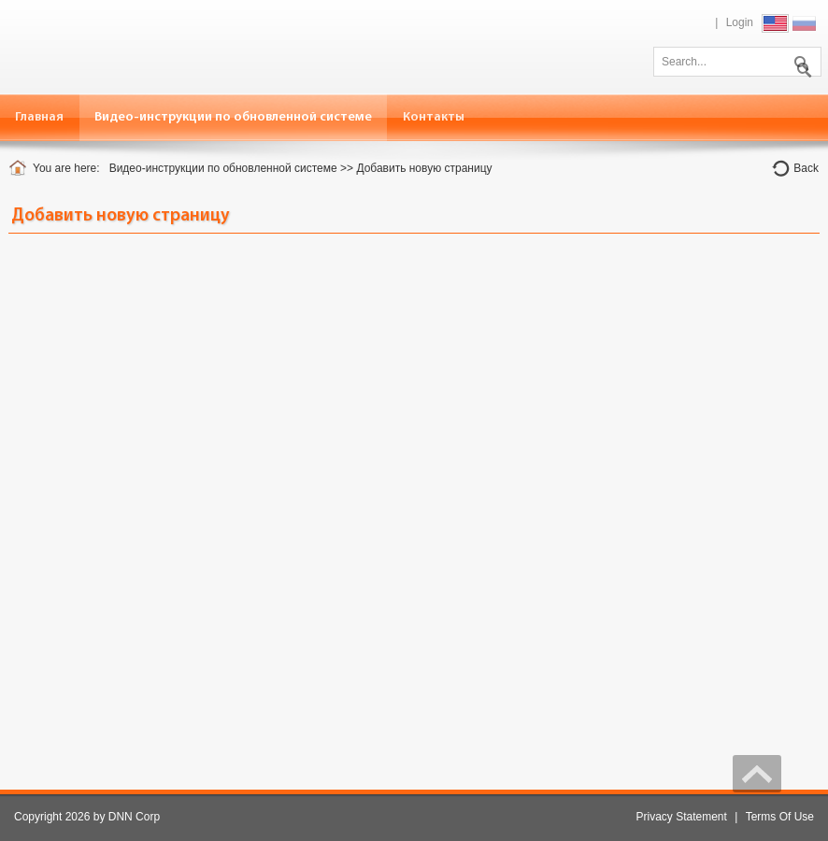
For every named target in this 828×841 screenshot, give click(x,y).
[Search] (737, 62)
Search (800, 60)
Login (739, 22)
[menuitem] (233, 117)
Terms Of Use (780, 816)
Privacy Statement (680, 816)
